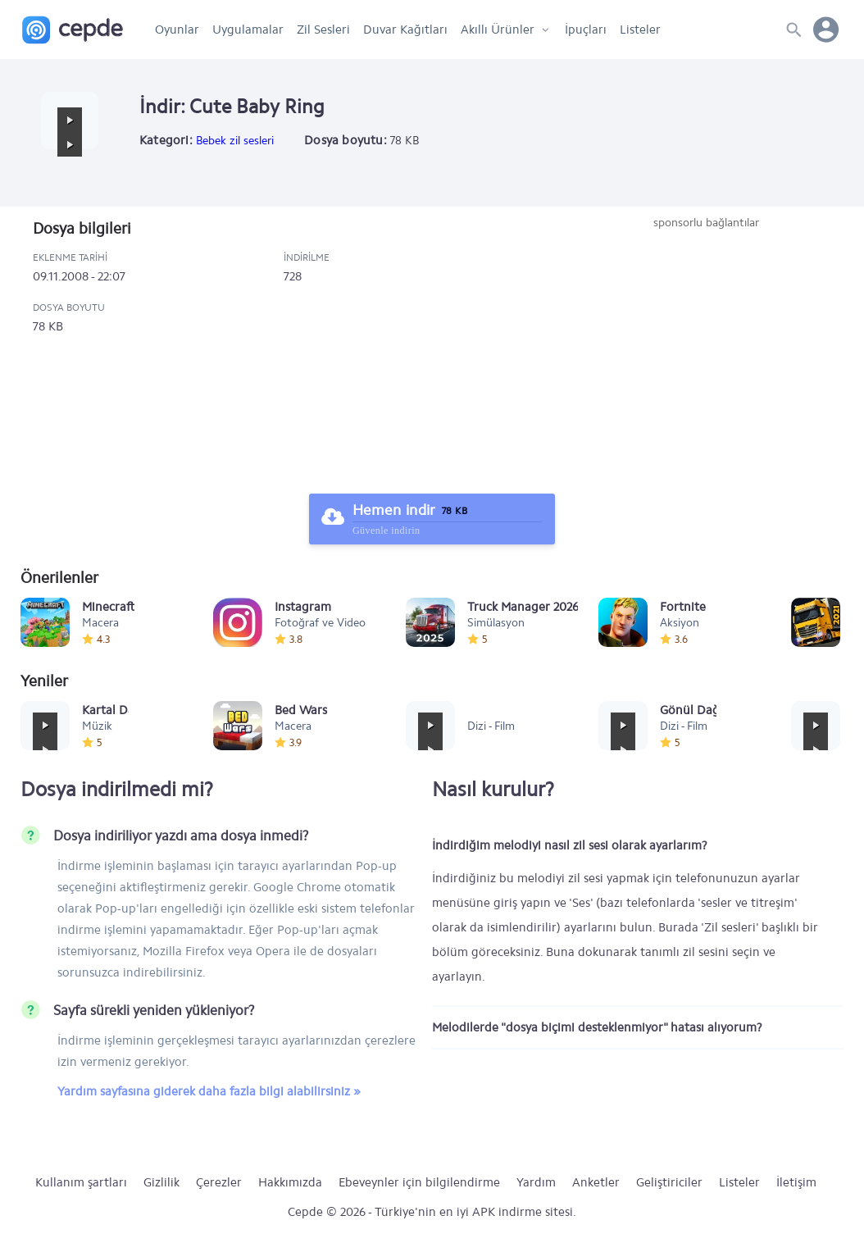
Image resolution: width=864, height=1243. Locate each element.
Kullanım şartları (81, 1182)
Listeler (640, 29)
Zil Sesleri (323, 29)
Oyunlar (177, 29)
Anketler (596, 1182)
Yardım (536, 1182)
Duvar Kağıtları (405, 29)
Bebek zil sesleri (235, 141)
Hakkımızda (290, 1182)
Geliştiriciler (669, 1182)
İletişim (796, 1182)
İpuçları (586, 29)
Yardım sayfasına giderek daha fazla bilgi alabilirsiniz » (209, 1091)
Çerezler (219, 1182)
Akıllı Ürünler (497, 29)
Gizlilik (161, 1182)
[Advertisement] (706, 354)
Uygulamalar (248, 29)
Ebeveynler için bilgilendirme (419, 1182)
